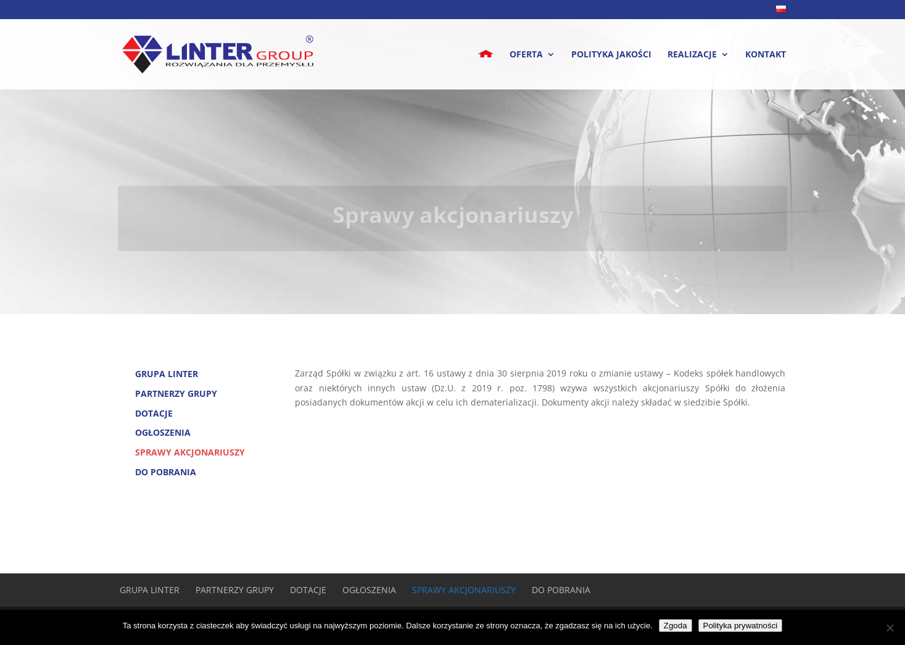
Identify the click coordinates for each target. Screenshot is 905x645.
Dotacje (154, 413)
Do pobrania (165, 472)
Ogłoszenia (163, 432)
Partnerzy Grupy (176, 393)
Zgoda (675, 625)
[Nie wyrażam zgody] (889, 628)
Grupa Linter (166, 374)
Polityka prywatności (740, 625)
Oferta (526, 55)
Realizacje (692, 55)
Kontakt (765, 55)
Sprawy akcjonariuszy (190, 452)
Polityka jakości (611, 55)
